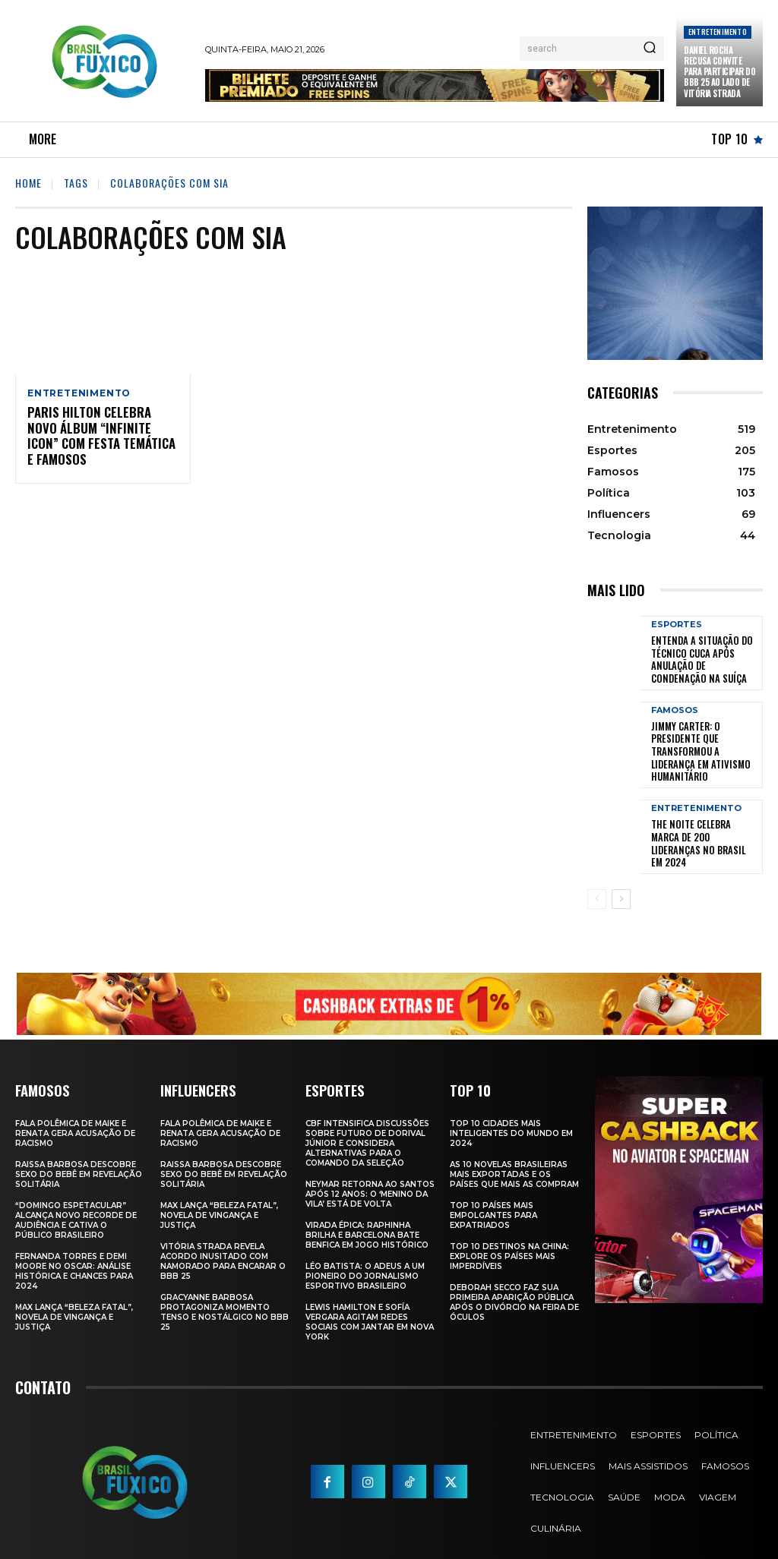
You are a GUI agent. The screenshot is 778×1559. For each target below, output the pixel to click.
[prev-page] (596, 878)
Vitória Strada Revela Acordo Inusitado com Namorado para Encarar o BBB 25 (223, 1240)
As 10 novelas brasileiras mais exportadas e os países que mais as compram (514, 1153)
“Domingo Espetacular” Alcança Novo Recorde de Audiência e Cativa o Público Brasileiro (76, 1199)
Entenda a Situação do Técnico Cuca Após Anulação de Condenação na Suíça (702, 658)
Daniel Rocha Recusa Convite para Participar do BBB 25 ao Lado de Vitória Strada (719, 71)
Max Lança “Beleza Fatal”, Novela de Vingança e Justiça (74, 1296)
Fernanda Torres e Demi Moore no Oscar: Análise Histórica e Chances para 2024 (74, 1250)
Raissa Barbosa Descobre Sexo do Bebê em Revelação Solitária (78, 1153)
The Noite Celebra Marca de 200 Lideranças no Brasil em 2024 (701, 821)
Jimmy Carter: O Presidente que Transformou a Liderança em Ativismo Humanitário (704, 740)
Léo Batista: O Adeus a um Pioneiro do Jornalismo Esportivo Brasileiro (365, 1255)
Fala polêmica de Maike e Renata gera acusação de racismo (75, 1112)
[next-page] (621, 878)
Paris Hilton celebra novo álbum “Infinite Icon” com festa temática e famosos (99, 429)
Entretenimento (717, 31)
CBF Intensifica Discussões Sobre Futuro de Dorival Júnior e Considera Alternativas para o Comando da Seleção (367, 1122)
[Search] (649, 48)
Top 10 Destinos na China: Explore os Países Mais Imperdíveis (509, 1235)
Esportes (676, 624)
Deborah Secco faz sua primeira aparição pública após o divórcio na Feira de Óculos (514, 1281)
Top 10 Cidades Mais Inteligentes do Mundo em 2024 (511, 1112)
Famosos (674, 706)
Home (28, 183)
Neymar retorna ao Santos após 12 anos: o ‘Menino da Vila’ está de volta (370, 1173)
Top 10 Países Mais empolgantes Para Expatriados (493, 1194)
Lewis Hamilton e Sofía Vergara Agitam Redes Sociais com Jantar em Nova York (369, 1301)
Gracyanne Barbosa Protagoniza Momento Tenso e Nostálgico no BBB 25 (224, 1291)
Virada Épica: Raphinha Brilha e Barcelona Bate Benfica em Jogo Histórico (367, 1214)
